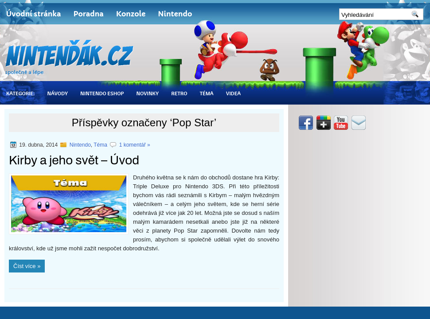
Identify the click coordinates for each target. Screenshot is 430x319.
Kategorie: (20, 93)
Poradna (88, 13)
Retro (179, 93)
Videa (233, 93)
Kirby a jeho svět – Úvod (74, 160)
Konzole (131, 13)
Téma (206, 93)
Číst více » (26, 266)
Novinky (147, 93)
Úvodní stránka (33, 13)
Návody (57, 93)
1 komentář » (134, 145)
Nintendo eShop (102, 93)
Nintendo (175, 13)
